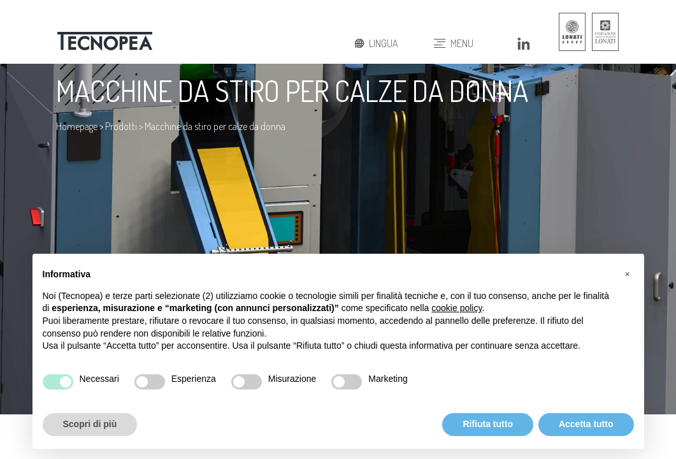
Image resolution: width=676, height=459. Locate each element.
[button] (627, 274)
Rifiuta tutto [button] (488, 424)
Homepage (76, 126)
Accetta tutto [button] (586, 424)
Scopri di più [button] (90, 424)
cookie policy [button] (456, 308)
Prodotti (121, 126)
